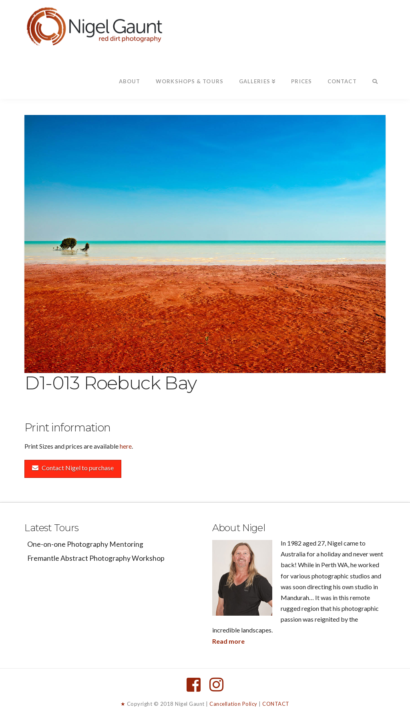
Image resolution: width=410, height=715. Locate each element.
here (126, 446)
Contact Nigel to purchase (73, 467)
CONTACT (275, 704)
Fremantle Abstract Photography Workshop (96, 558)
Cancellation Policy (233, 704)
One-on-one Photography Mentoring (85, 544)
